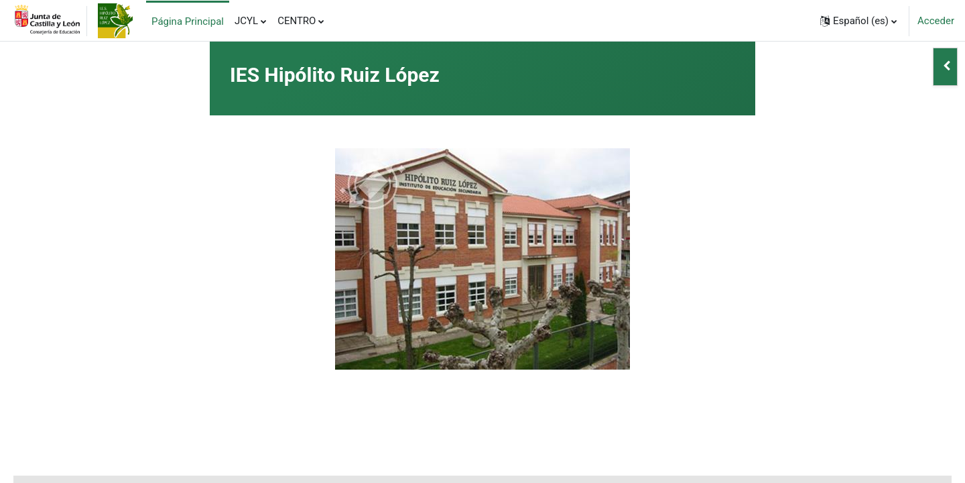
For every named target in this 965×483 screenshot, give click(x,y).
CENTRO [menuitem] (296, 21)
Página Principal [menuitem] (187, 21)
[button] (858, 21)
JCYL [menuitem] (246, 21)
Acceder (935, 21)
